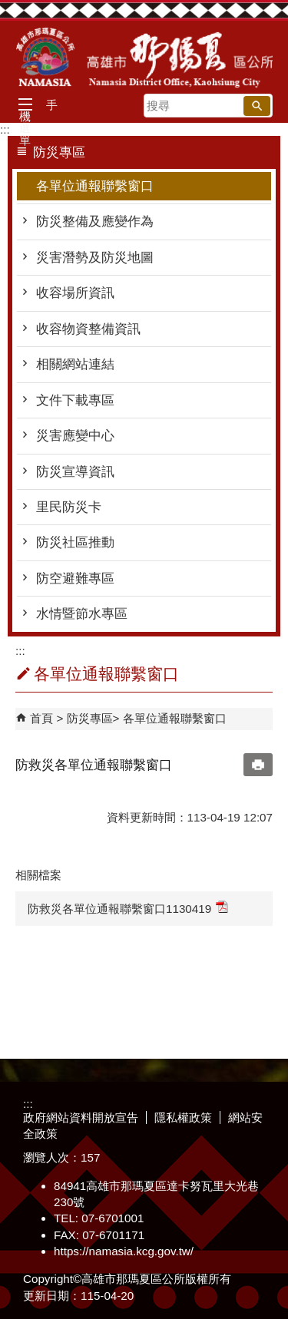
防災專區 (90, 718)
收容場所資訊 (75, 293)
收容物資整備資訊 (88, 329)
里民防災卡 (68, 507)
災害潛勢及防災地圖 (95, 257)
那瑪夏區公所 (144, 57)
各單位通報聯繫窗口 (95, 186)
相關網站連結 (75, 364)
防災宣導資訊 (75, 471)
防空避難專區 (75, 578)
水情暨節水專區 (81, 614)
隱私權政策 (183, 1117)
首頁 (41, 718)
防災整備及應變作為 (95, 221)
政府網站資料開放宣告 (80, 1117)
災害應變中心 (75, 435)
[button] (256, 106)
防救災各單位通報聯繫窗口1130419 (128, 908)
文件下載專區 (75, 400)
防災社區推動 (75, 542)
